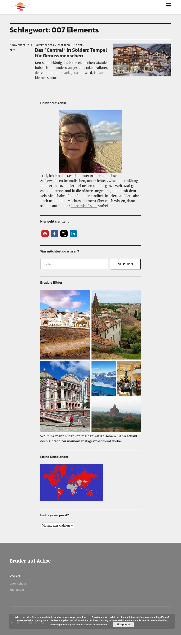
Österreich (65, 45)
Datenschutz (18, 583)
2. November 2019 (21, 45)
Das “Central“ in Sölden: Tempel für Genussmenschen (71, 52)
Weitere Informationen (96, 624)
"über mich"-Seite (84, 206)
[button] (45, 233)
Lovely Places (44, 45)
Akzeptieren (123, 624)
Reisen (80, 45)
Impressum (17, 589)
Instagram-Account (96, 441)
